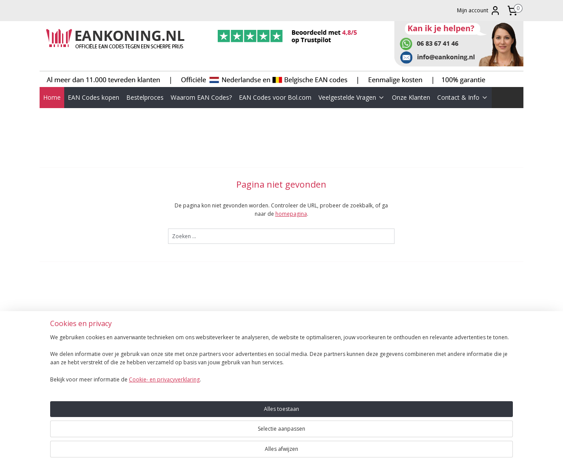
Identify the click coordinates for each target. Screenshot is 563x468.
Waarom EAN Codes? (201, 97)
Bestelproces (145, 97)
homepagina (291, 214)
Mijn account (479, 10)
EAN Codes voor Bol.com (275, 97)
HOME (50, 353)
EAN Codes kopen (93, 97)
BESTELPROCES (61, 370)
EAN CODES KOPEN (66, 362)
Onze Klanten (411, 97)
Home (52, 97)
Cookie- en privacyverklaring (153, 453)
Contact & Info (462, 97)
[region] (223, 433)
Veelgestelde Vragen (351, 97)
